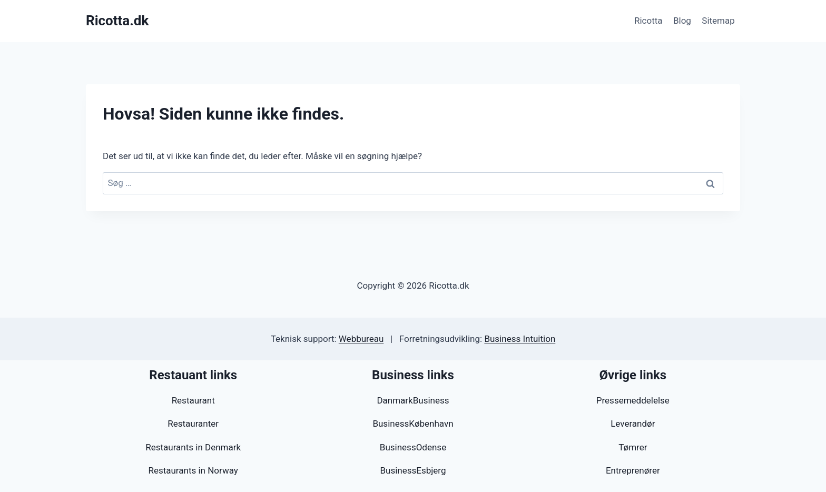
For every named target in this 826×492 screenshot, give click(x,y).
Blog (682, 20)
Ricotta (648, 20)
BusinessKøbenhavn (412, 423)
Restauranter (193, 423)
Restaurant (193, 400)
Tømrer (632, 447)
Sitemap (718, 20)
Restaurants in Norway (193, 470)
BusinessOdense (413, 447)
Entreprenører (633, 470)
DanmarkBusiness (413, 400)
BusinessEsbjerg (413, 470)
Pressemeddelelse (633, 400)
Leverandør (633, 423)
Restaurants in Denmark (193, 447)
